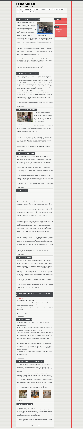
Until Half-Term (59, 22)
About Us (22, 9)
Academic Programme (34, 9)
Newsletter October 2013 (29, 73)
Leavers (50, 9)
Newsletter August (26, 154)
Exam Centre (22, 11)
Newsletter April (25, 404)
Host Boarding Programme (58, 9)
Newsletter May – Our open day (31, 361)
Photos (57, 35)
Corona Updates (59, 29)
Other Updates (59, 33)
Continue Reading (21, 69)
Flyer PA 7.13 (26, 313)
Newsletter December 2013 (29, 20)
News (18, 11)
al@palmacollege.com (21, 251)
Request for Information (30, 11)
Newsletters (58, 31)
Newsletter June (25, 320)
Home (18, 9)
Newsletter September (27, 110)
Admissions (27, 9)
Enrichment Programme (43, 9)
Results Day (23, 191)
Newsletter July (25, 258)
